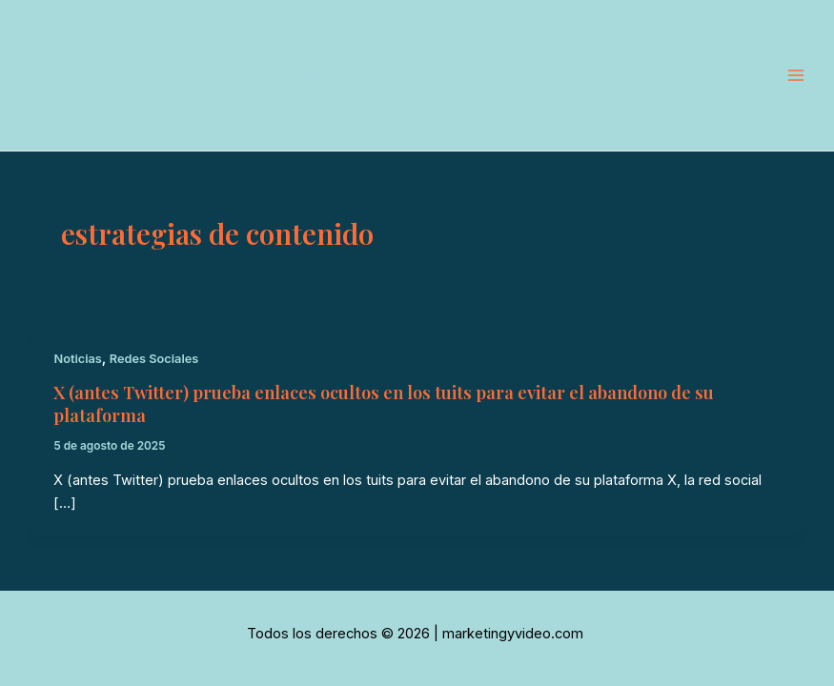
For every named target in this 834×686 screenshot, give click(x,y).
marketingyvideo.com (345, 75)
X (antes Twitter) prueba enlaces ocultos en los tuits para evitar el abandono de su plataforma (383, 403)
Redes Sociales (154, 359)
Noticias (77, 359)
